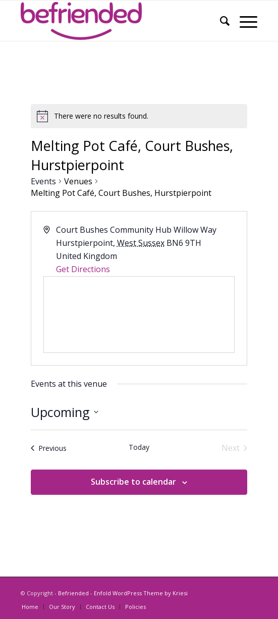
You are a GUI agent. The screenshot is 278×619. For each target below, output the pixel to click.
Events (43, 181)
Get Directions (83, 269)
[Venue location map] (139, 314)
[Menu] (243, 21)
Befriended (73, 593)
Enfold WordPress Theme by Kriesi (141, 593)
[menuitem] (220, 21)
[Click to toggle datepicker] (64, 412)
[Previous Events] (49, 447)
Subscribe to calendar (133, 481)
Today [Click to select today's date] (139, 447)
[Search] (220, 21)
